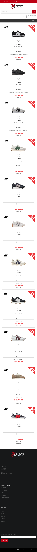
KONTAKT (3, 521)
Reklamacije (3, 495)
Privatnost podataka (5, 497)
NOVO (2, 511)
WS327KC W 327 (19, 321)
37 (17, 199)
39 (20, 237)
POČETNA (3, 510)
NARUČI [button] (18, 51)
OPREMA (3, 518)
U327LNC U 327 (18, 397)
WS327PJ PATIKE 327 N (18, 245)
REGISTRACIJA (14, 1)
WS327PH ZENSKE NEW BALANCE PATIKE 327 (18, 207)
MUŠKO (2, 513)
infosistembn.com (32, 549)
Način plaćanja (4, 490)
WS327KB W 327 (18, 283)
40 (21, 313)
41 (14, 46)
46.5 (20, 84)
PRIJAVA (5, 1)
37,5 (17, 237)
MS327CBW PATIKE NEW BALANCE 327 (18, 54)
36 (15, 199)
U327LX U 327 (18, 169)
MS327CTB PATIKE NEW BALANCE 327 (18, 92)
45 (22, 122)
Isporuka (3, 488)
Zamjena (3, 493)
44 (19, 46)
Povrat (2, 492)
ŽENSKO (3, 515)
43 (18, 46)
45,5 (22, 46)
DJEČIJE (3, 516)
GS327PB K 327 (18, 437)
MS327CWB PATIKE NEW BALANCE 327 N (19, 130)
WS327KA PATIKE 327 (18, 359)
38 (19, 199)
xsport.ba (21, 549)
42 (16, 46)
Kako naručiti (3, 487)
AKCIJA (2, 520)
